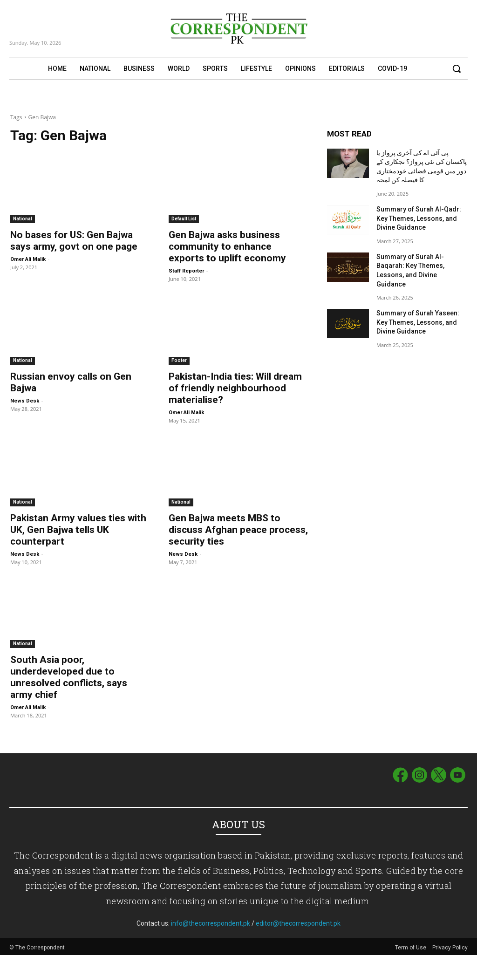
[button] (456, 68)
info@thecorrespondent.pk (210, 921)
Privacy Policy (450, 946)
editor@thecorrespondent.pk (298, 921)
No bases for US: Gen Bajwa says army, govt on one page (73, 240)
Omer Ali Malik (28, 259)
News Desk (24, 401)
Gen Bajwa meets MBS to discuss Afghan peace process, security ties (238, 529)
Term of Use (411, 946)
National (22, 218)
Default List (183, 218)
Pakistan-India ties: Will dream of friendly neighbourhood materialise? (235, 388)
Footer (179, 360)
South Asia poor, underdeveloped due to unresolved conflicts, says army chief (68, 677)
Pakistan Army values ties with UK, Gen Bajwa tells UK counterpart (78, 529)
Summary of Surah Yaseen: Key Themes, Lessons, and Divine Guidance (417, 322)
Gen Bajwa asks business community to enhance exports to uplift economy (227, 246)
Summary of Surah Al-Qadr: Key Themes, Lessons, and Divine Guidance (418, 218)
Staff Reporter (186, 271)
